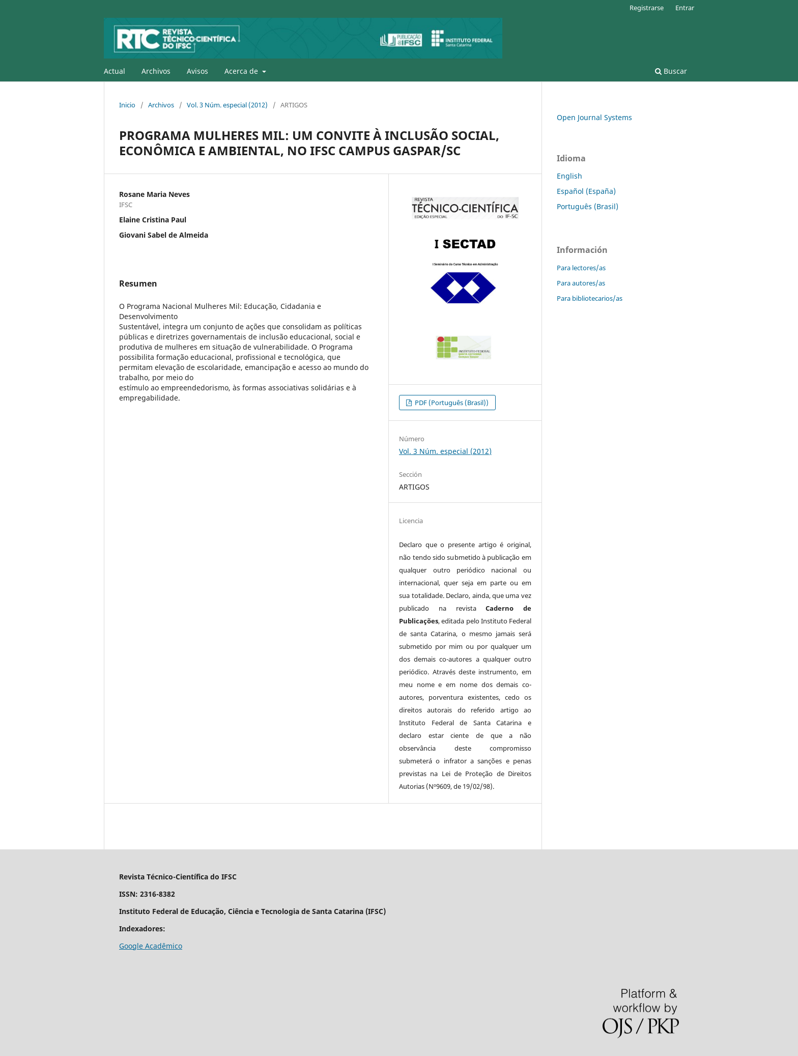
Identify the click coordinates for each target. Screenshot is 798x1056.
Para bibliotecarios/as (589, 298)
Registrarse (647, 7)
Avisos (197, 71)
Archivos (155, 71)
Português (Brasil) (587, 206)
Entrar (684, 7)
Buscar (671, 71)
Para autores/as (581, 283)
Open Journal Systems (594, 117)
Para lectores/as (581, 267)
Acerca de (242, 71)
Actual (114, 71)
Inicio (127, 104)
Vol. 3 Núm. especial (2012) (227, 104)
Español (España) (586, 191)
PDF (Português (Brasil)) (451, 402)
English (569, 176)
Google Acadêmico (150, 946)
